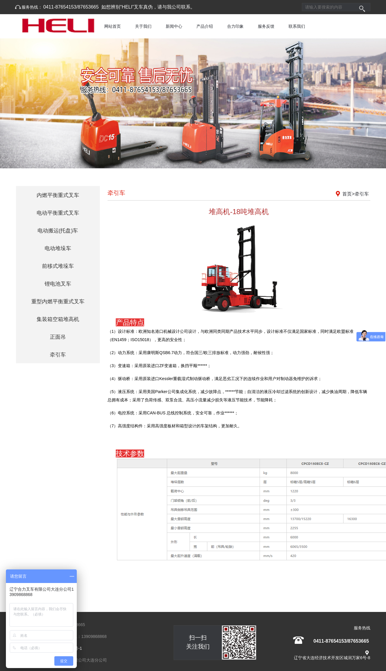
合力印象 (235, 26)
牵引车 (58, 355)
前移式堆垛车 (58, 266)
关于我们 (143, 26)
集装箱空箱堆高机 (58, 319)
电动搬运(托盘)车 (58, 231)
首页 (347, 193)
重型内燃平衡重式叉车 (57, 301)
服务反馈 (266, 26)
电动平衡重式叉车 (58, 213)
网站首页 (112, 26)
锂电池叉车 (58, 284)
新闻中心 (174, 26)
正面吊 (58, 337)
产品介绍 (204, 26)
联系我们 (297, 26)
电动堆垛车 (58, 248)
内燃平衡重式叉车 (58, 195)
